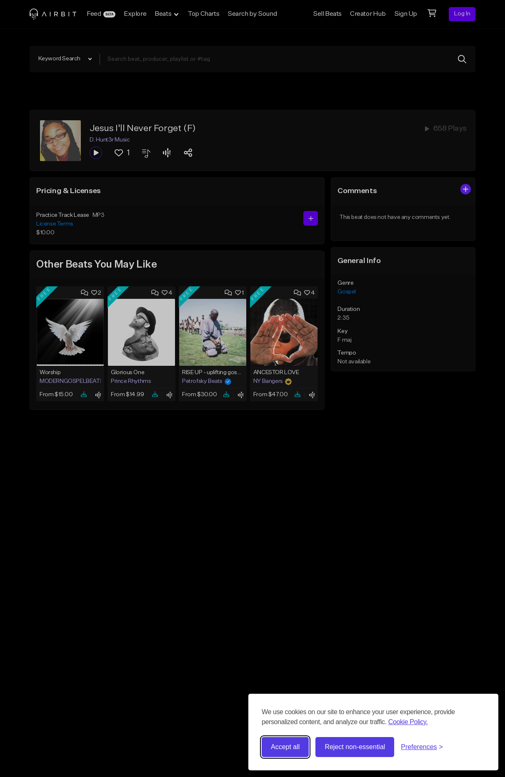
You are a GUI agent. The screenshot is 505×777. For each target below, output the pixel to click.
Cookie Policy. (408, 721)
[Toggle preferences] (422, 747)
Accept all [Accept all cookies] (285, 746)
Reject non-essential (355, 746)
